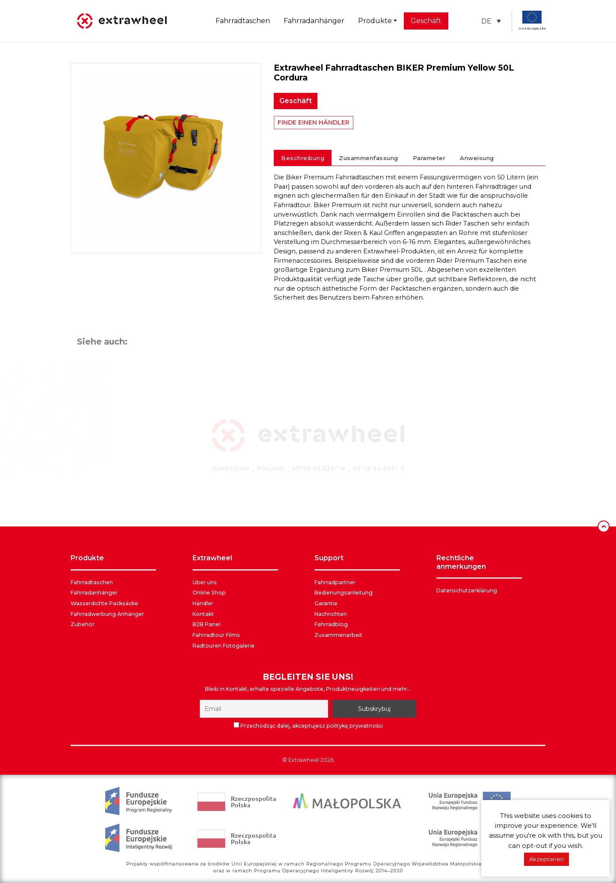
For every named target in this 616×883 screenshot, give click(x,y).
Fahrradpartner (334, 582)
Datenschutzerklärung (466, 590)
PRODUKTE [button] (87, 558)
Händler (202, 603)
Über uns (204, 582)
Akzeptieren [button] (546, 859)
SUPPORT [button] (329, 558)
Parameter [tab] (429, 158)
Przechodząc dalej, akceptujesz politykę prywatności (308, 725)
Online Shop (209, 592)
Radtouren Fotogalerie (223, 645)
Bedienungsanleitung (343, 592)
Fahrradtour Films (216, 635)
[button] (491, 21)
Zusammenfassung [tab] (368, 158)
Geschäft (426, 21)
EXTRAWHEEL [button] (212, 558)
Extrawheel (303, 760)
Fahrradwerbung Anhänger (107, 614)
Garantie (326, 603)
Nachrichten (330, 614)
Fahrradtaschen (243, 21)
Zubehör (83, 624)
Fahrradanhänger (314, 21)
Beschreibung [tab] (302, 158)
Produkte (375, 21)
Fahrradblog (331, 624)
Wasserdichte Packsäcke (104, 603)
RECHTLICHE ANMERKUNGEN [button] (461, 562)
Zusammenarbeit (338, 635)
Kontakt (203, 614)
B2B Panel (206, 624)
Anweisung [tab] (477, 158)
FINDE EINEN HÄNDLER (313, 122)
